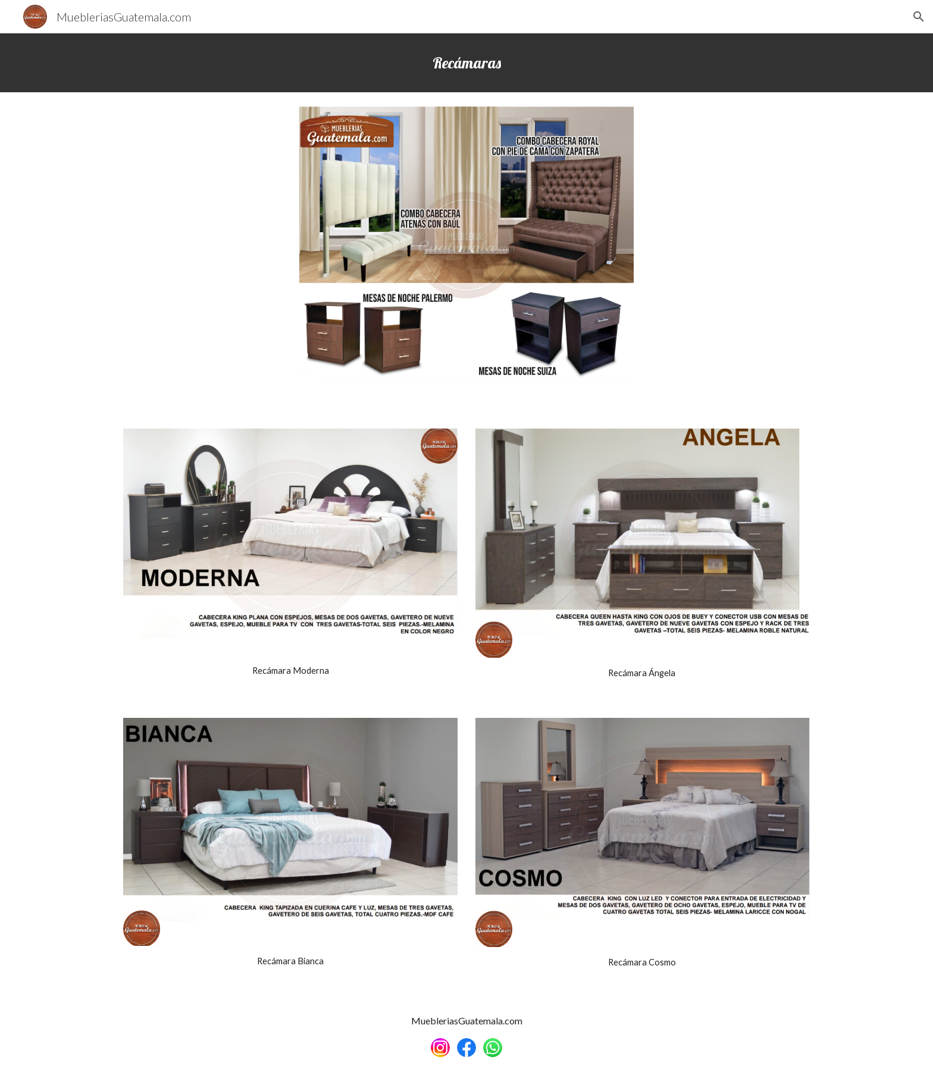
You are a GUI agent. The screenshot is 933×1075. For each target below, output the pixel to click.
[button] (918, 16)
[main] (466, 63)
